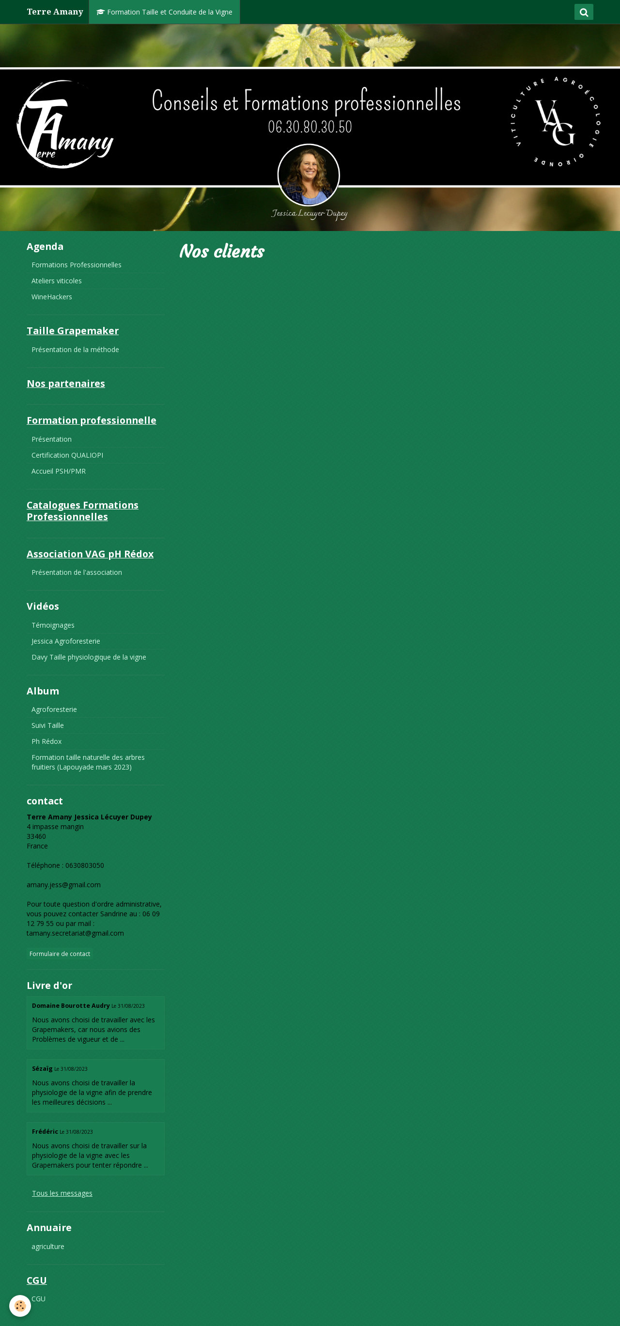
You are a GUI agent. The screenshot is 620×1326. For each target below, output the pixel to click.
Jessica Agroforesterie (65, 641)
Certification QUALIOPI (67, 455)
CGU (38, 1298)
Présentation (51, 439)
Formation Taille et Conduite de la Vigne (164, 11)
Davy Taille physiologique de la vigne (88, 657)
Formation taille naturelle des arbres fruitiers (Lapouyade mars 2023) (88, 762)
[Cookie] (20, 1306)
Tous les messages (62, 1193)
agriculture (47, 1246)
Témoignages (53, 625)
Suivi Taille (47, 725)
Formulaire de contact (60, 953)
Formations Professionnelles (76, 264)
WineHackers (51, 296)
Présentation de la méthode (75, 349)
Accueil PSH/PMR (58, 471)
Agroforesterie (54, 709)
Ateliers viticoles (56, 280)
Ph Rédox (46, 741)
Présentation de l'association (76, 572)
